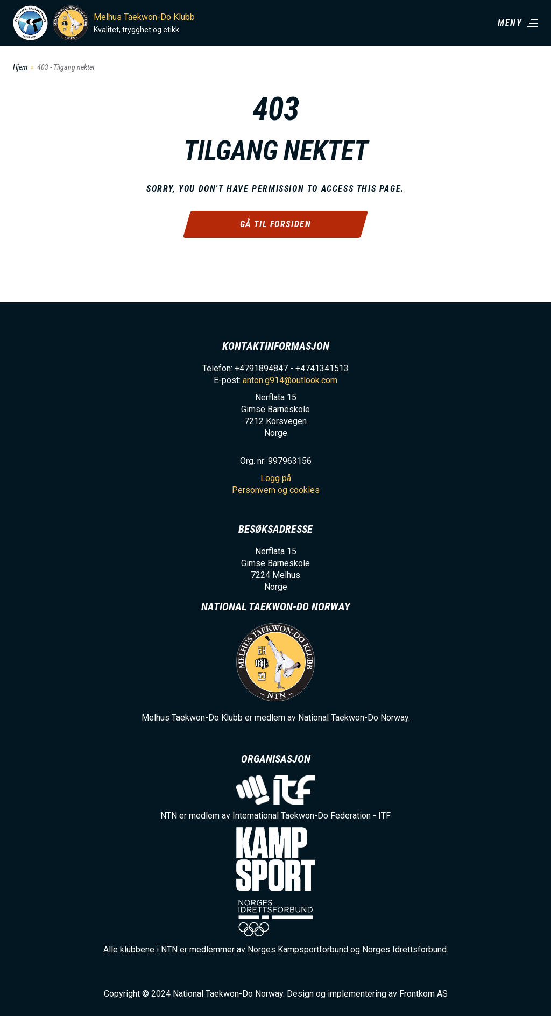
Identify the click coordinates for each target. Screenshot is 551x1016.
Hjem (20, 67)
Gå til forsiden (276, 224)
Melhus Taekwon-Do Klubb (144, 17)
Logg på (275, 478)
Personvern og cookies (276, 490)
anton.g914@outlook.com (290, 380)
